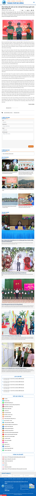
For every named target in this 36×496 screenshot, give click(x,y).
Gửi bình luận (31, 146)
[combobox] (7, 475)
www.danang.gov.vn (25, 493)
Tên (3, 120)
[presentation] (9, 143)
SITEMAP (29, 478)
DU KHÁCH (23, 478)
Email (3, 128)
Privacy (6, 490)
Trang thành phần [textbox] (5, 475)
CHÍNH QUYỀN (10, 478)
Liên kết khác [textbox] (27, 475)
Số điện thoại (4, 124)
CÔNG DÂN (14, 478)
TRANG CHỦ (5, 478)
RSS (31, 478)
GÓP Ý (26, 478)
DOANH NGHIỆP (18, 478)
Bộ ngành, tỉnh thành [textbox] (17, 475)
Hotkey (8, 490)
